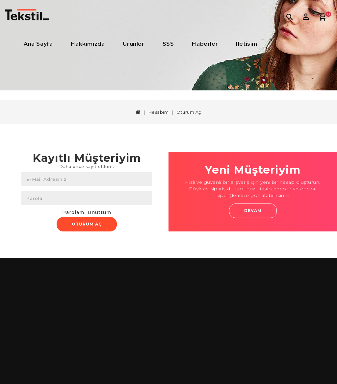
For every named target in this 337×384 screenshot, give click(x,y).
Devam (253, 210)
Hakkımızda (88, 44)
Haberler (205, 44)
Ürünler (133, 44)
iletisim (246, 44)
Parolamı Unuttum (86, 212)
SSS (168, 44)
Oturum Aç (188, 112)
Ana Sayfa (38, 44)
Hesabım (158, 112)
